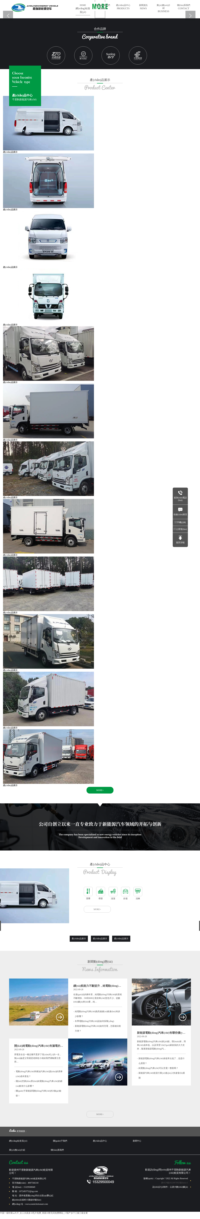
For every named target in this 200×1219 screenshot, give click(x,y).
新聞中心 (137, 1141)
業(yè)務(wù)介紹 (163, 8)
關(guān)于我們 (103, 7)
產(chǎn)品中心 (123, 7)
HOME (83, 9)
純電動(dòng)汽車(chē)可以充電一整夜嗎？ (158, 1068)
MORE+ (100, 790)
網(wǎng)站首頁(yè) (18, 1141)
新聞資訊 (143, 7)
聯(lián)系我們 (183, 7)
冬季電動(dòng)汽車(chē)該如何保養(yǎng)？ (94, 1021)
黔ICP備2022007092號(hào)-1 (174, 1183)
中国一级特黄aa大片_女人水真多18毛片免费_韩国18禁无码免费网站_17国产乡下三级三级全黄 (44, 1213)
